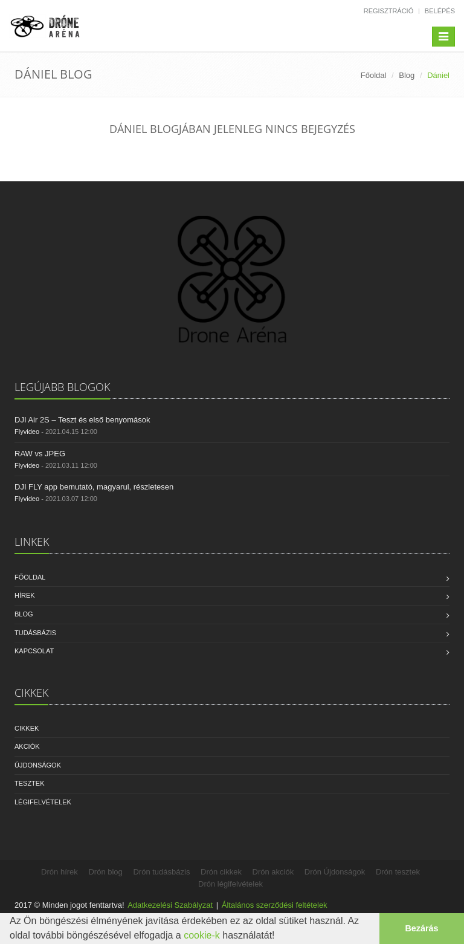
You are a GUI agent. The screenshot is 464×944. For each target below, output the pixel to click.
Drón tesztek (398, 871)
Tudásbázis (35, 632)
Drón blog (105, 871)
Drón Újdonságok (334, 871)
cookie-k (202, 935)
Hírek (24, 595)
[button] (279, 937)
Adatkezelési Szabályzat (170, 905)
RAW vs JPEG (39, 453)
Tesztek (29, 783)
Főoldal (374, 75)
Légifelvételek (42, 802)
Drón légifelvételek (230, 883)
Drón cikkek (221, 871)
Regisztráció (389, 11)
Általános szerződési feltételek (274, 905)
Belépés (440, 11)
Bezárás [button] (421, 928)
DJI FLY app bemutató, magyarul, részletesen (93, 486)
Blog (406, 75)
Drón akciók (273, 871)
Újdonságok (37, 765)
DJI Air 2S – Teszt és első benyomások (82, 419)
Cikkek (26, 728)
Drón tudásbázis (161, 871)
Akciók (27, 746)
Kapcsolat (34, 651)
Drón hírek (59, 871)
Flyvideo (26, 431)
